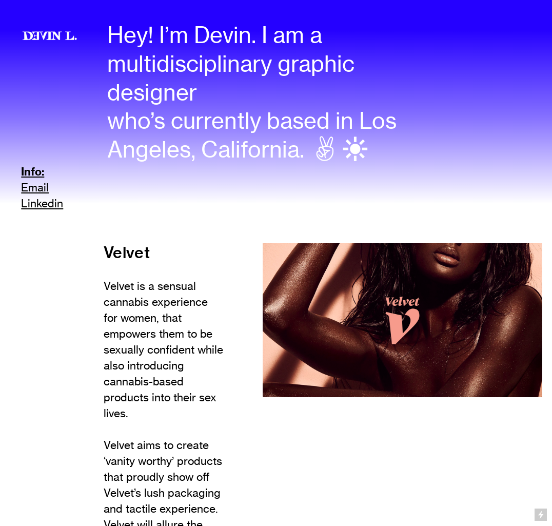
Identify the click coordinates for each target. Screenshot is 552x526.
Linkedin (42, 203)
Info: (32, 171)
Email (35, 187)
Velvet (127, 252)
